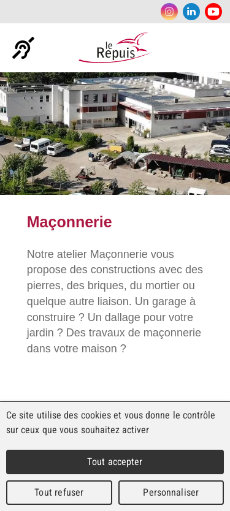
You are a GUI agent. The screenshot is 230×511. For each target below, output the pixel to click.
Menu (214, 48)
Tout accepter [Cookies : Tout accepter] (114, 461)
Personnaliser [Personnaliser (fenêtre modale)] (171, 492)
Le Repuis (115, 47)
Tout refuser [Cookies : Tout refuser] (58, 492)
